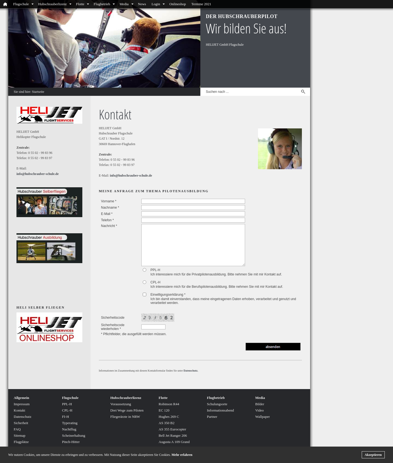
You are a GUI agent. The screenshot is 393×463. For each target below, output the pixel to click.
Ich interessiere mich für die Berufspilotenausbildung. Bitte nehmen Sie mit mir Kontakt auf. (216, 287)
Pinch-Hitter (71, 442)
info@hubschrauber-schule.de (131, 175)
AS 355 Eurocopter (172, 429)
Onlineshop (177, 4)
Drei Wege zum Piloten (127, 410)
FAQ (17, 429)
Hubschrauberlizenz (52, 4)
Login (155, 4)
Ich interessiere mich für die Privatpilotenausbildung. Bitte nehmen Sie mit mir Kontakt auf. (216, 274)
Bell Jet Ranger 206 (173, 435)
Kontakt (19, 410)
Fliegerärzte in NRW (125, 417)
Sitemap (20, 435)
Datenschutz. (191, 370)
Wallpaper (262, 417)
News (142, 4)
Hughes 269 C (169, 417)
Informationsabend (220, 410)
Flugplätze (21, 442)
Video (259, 410)
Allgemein (21, 398)
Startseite (38, 92)
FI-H (65, 417)
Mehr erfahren (182, 455)
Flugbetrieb (102, 4)
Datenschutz (22, 417)
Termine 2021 (201, 4)
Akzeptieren (373, 455)
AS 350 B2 (167, 423)
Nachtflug (69, 429)
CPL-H (155, 282)
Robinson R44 (169, 404)
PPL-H (155, 270)
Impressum (22, 404)
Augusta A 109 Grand (174, 442)
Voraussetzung (120, 404)
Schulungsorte (217, 404)
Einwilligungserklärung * (167, 295)
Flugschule (21, 4)
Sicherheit (21, 423)
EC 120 (164, 410)
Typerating (69, 423)
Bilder (259, 404)
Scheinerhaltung (73, 435)
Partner (212, 417)
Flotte (80, 4)
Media (123, 4)
